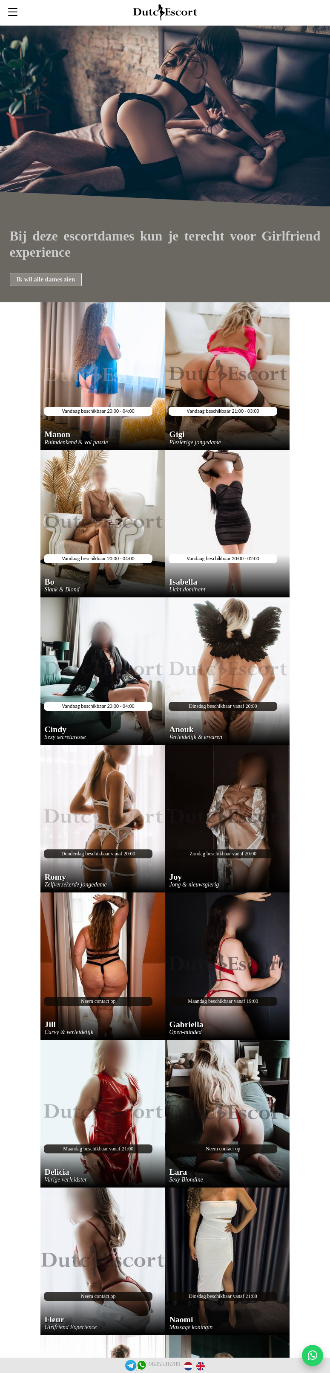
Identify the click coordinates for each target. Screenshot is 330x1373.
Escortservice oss (154, 1156)
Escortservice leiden (158, 1224)
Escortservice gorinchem (163, 1251)
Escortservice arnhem (159, 1265)
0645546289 (165, 1364)
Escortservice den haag (162, 1196)
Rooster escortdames (158, 1278)
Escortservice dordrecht (162, 1142)
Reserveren (146, 1115)
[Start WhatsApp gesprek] (312, 1355)
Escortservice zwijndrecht (165, 1169)
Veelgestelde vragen (156, 1128)
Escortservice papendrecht (165, 1183)
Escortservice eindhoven (163, 1210)
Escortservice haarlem (160, 1237)
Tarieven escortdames (159, 1292)
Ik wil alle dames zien (46, 279)
